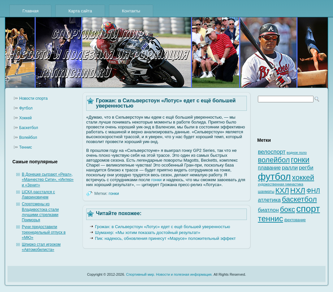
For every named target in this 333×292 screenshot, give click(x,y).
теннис (270, 218)
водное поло (296, 152)
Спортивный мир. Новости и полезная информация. (169, 274)
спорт (308, 209)
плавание (269, 167)
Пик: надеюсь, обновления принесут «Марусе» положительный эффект (165, 238)
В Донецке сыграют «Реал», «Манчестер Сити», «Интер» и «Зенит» (47, 179)
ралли (290, 167)
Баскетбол (28, 127)
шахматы (266, 191)
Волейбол (28, 137)
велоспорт (272, 152)
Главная (30, 10)
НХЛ (297, 190)
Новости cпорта (33, 98)
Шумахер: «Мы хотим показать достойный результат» (147, 232)
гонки (156, 179)
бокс (287, 209)
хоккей (303, 177)
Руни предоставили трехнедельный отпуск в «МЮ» (44, 232)
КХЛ (282, 190)
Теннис (25, 147)
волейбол (274, 160)
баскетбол (299, 199)
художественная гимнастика (280, 184)
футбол (274, 176)
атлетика (269, 200)
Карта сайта (80, 10)
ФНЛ (313, 190)
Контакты (131, 10)
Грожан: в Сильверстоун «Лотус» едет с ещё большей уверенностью (162, 226)
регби (306, 168)
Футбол (26, 108)
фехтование (295, 220)
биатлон (268, 210)
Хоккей (25, 118)
